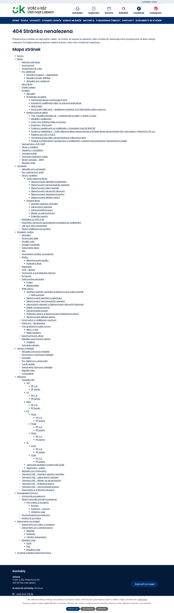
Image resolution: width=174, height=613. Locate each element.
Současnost (28, 65)
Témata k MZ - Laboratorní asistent (40, 477)
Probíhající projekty (36, 96)
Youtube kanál (29, 153)
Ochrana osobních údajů (35, 156)
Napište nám (28, 370)
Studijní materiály (31, 244)
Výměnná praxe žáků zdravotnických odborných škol (58, 137)
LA (27, 392)
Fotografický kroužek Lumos (36, 326)
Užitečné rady (38, 511)
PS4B (33, 423)
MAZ (28, 401)
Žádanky (30, 533)
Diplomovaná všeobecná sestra (47, 194)
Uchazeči (35, 20)
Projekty (26, 90)
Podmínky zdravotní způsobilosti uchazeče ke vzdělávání (51, 222)
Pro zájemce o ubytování (35, 360)
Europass (26, 275)
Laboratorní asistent (41, 206)
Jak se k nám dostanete (34, 225)
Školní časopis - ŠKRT (33, 159)
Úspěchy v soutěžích (32, 150)
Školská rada (28, 162)
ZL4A (33, 445)
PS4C (34, 433)
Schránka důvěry (30, 344)
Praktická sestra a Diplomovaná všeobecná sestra (52, 313)
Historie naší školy (31, 61)
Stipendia (27, 266)
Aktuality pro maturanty (34, 470)
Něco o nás (32, 329)
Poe (28, 546)
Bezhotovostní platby (37, 260)
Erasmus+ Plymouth (41, 124)
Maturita (88, 20)
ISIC (24, 250)
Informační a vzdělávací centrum (39, 319)
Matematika (32, 285)
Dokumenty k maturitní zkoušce (38, 489)
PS (27, 411)
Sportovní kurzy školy (33, 335)
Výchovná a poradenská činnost (39, 272)
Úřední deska (28, 87)
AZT (28, 382)
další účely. (142, 599)
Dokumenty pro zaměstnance (37, 527)
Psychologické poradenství (36, 514)
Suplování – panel (35, 467)
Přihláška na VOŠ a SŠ (33, 219)
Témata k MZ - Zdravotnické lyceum (40, 486)
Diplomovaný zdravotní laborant (48, 190)
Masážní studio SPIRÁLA (38, 77)
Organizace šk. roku (32, 68)
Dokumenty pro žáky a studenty (38, 524)
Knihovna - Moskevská (33, 322)
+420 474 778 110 (24, 593)
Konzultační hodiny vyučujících (38, 253)
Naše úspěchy (33, 332)
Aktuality (30, 93)
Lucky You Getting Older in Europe (48, 121)
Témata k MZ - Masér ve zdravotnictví (41, 480)
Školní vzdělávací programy (36, 228)
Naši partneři (37, 294)
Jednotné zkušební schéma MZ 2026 (45, 464)
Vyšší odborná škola (36, 178)
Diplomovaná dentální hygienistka (48, 181)
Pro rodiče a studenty (37, 502)
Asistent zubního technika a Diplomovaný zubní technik (55, 291)
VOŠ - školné (28, 269)
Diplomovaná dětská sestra (45, 197)
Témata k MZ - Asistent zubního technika (43, 473)
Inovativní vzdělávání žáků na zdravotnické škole (56, 102)
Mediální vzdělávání (41, 118)
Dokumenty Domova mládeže (37, 366)
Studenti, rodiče (51, 20)
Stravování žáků (30, 238)
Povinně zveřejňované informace (34, 552)
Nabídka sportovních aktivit (36, 338)
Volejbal (30, 341)
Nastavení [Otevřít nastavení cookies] (102, 609)
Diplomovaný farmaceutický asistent (50, 184)
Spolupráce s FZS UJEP (33, 143)
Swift (29, 543)
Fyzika (29, 282)
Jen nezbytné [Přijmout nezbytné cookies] (88, 609)
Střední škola (33, 200)
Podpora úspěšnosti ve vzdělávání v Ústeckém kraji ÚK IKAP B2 (63, 127)
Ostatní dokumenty (36, 536)
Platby (25, 256)
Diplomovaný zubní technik (45, 187)
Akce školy (27, 83)
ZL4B (33, 455)
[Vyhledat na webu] (151, 2)
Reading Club (29, 539)
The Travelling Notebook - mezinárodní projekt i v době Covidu (63, 115)
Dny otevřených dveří (33, 172)
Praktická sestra (39, 216)
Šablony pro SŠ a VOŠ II (43, 134)
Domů (15, 20)
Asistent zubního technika (44, 203)
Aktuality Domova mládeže (35, 351)
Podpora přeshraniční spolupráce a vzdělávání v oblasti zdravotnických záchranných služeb (79, 140)
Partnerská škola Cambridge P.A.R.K (49, 99)
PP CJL (34, 385)
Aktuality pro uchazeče (34, 168)
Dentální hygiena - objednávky (42, 74)
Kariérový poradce (31, 517)
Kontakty (128, 20)
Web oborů (28, 288)
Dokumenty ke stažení (149, 20)
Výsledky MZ (28, 379)
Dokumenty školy (30, 247)
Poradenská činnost (108, 20)
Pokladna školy (34, 263)
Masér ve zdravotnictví (43, 212)
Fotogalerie (28, 373)
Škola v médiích (30, 146)
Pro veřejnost (28, 71)
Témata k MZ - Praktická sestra (38, 483)
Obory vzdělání (29, 175)
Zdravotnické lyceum (42, 209)
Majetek (30, 530)
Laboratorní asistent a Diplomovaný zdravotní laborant (55, 304)
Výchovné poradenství (33, 495)
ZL (27, 442)
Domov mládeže (72, 20)
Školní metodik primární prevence (39, 499)
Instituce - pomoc (40, 508)
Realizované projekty (37, 112)
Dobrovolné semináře (33, 278)
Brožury (35, 505)
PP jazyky (35, 389)
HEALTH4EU (36, 105)
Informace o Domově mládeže (37, 354)
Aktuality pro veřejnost (38, 80)
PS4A (33, 414)
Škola (24, 20)
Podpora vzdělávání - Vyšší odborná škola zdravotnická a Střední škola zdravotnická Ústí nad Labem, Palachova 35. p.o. (93, 131)
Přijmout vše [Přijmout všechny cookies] (72, 609)
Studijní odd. (28, 241)
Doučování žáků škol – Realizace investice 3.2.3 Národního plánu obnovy (68, 109)
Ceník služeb (28, 363)
